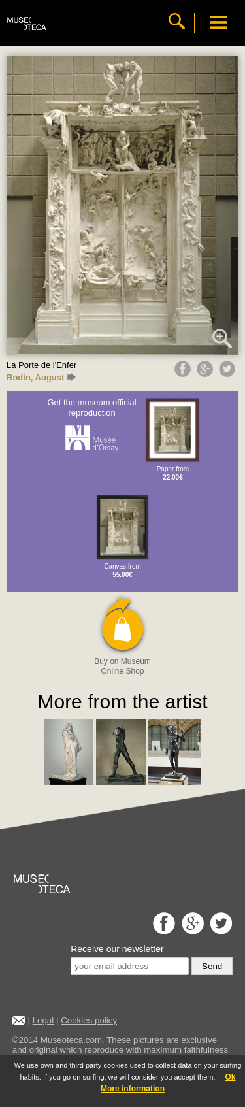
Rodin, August (41, 377)
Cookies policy (89, 1020)
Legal (43, 1020)
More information (133, 1088)
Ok (230, 1077)
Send (212, 966)
